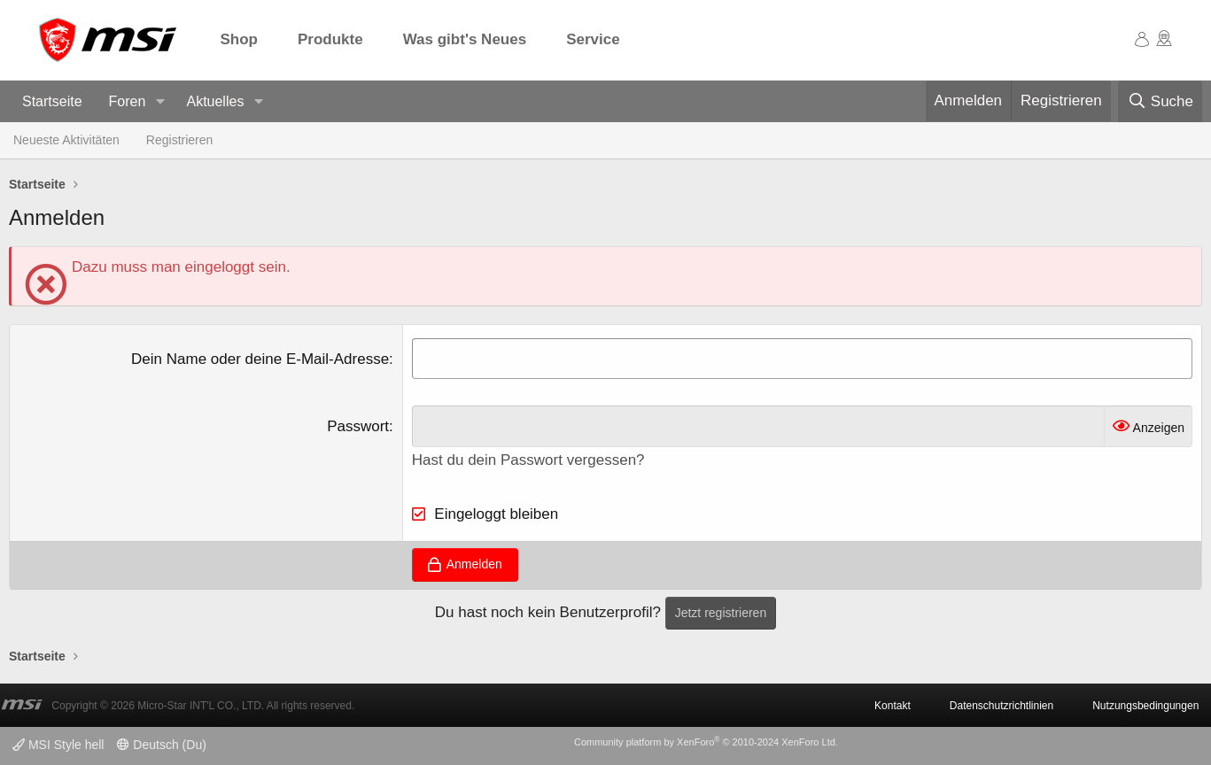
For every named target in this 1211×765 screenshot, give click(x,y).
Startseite (52, 101)
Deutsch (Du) (161, 745)
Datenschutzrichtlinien (1001, 705)
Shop (240, 39)
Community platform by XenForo (706, 742)
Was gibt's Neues (464, 39)
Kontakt (892, 705)
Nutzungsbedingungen (1145, 705)
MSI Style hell (58, 745)
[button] (160, 102)
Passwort (358, 426)
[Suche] (1160, 102)
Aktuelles (215, 101)
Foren (127, 101)
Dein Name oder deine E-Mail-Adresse (260, 359)
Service (593, 39)
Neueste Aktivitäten (66, 140)
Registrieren (179, 140)
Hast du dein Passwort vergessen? (528, 460)
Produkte (330, 39)
